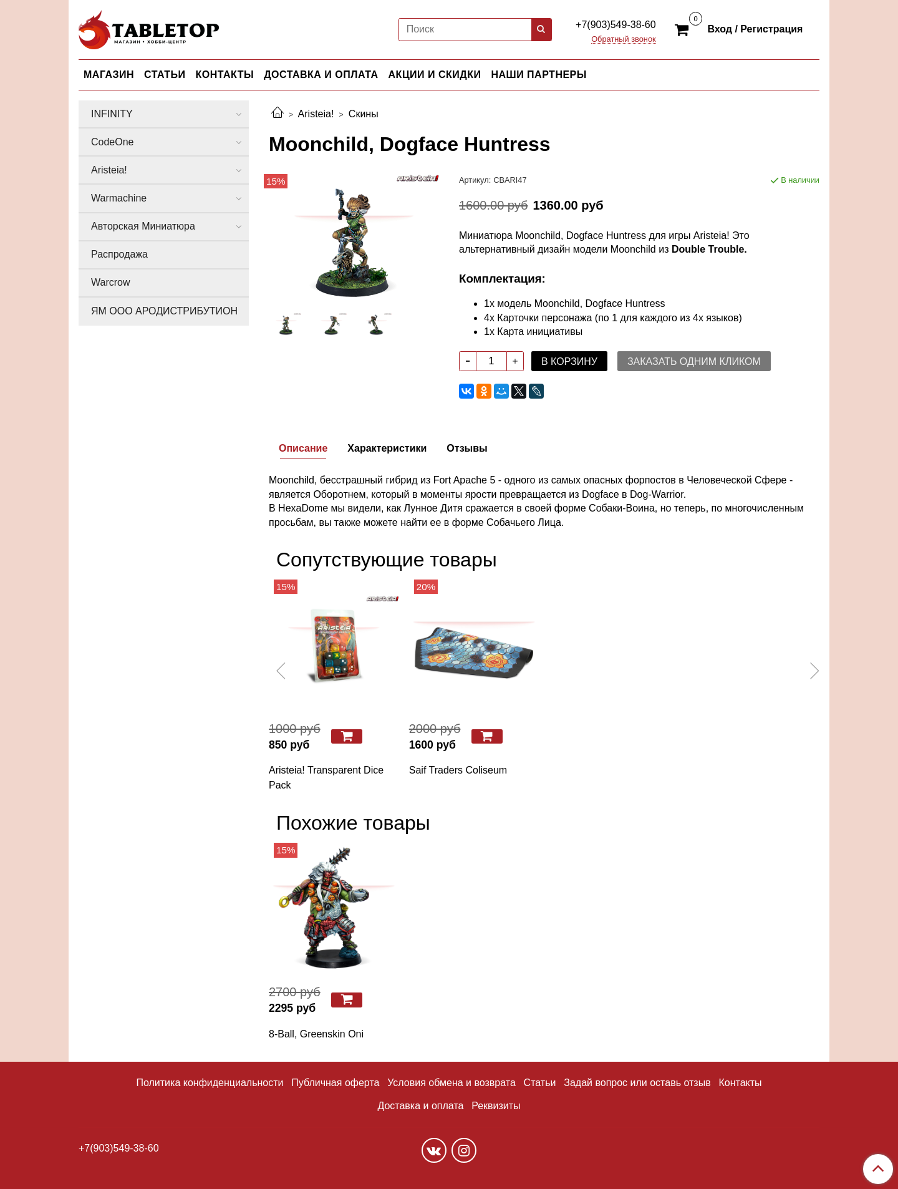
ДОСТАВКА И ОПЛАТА (321, 74)
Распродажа (119, 254)
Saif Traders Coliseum (458, 770)
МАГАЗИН (109, 74)
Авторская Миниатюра (143, 226)
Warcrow (110, 282)
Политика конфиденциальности (209, 1082)
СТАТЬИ (164, 74)
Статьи (540, 1082)
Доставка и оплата (420, 1105)
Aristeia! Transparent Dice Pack (326, 777)
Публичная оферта (335, 1082)
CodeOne (112, 142)
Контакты (739, 1082)
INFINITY (112, 114)
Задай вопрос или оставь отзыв (637, 1082)
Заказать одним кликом (694, 361)
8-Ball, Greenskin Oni (316, 1034)
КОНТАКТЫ (225, 74)
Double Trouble (708, 249)
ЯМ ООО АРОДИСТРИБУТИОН (164, 311)
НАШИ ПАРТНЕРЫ (538, 74)
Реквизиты (495, 1105)
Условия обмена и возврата (451, 1082)
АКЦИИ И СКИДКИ (435, 74)
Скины (364, 114)
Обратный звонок (623, 40)
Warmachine (119, 198)
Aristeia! (316, 114)
